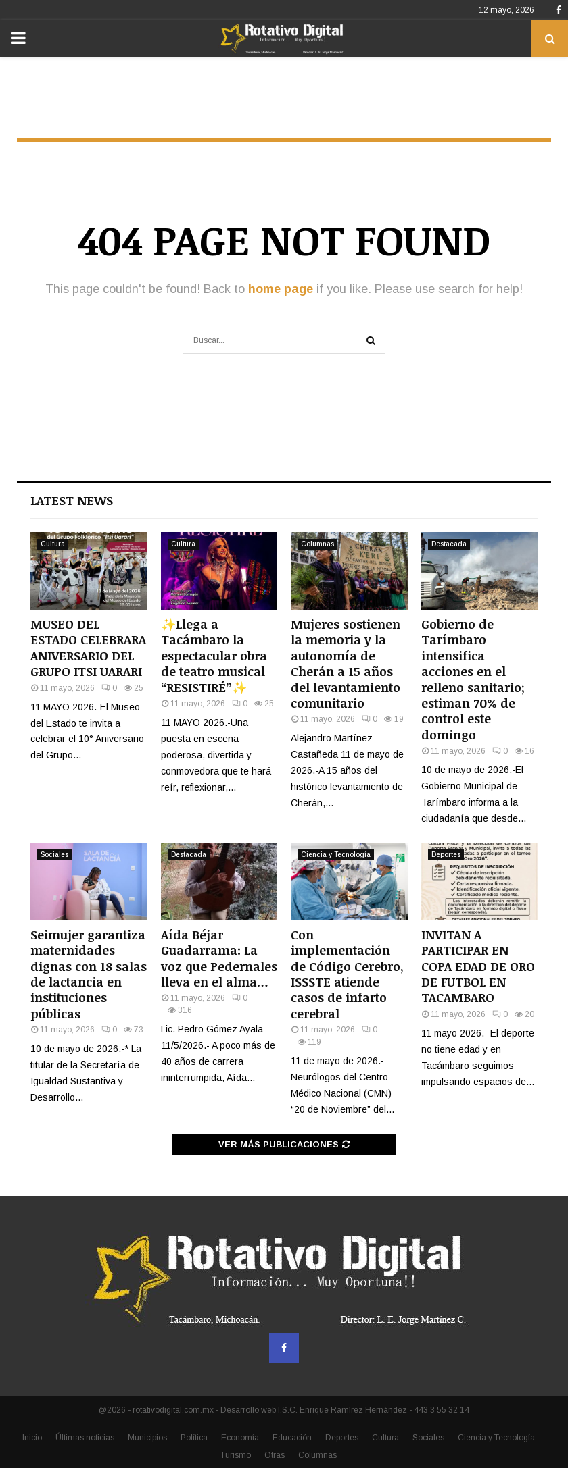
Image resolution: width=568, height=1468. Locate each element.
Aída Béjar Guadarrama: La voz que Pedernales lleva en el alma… (219, 958)
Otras (274, 1455)
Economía (240, 1437)
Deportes (445, 854)
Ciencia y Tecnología (336, 854)
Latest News (71, 500)
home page (280, 289)
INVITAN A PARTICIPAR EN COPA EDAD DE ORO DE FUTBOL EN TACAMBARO (478, 966)
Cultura (53, 544)
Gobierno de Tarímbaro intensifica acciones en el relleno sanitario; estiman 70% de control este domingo (473, 679)
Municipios (147, 1437)
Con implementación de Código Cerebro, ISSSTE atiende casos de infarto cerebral (347, 974)
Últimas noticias (84, 1437)
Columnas (317, 544)
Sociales (54, 854)
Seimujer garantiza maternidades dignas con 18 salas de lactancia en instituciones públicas (88, 974)
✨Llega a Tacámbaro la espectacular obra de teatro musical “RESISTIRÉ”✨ (214, 656)
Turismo (235, 1455)
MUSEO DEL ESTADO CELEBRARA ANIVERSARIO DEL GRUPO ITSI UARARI (88, 647)
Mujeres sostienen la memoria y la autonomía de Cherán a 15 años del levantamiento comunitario (345, 663)
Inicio (32, 1437)
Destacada (449, 544)
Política (194, 1437)
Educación (292, 1437)
